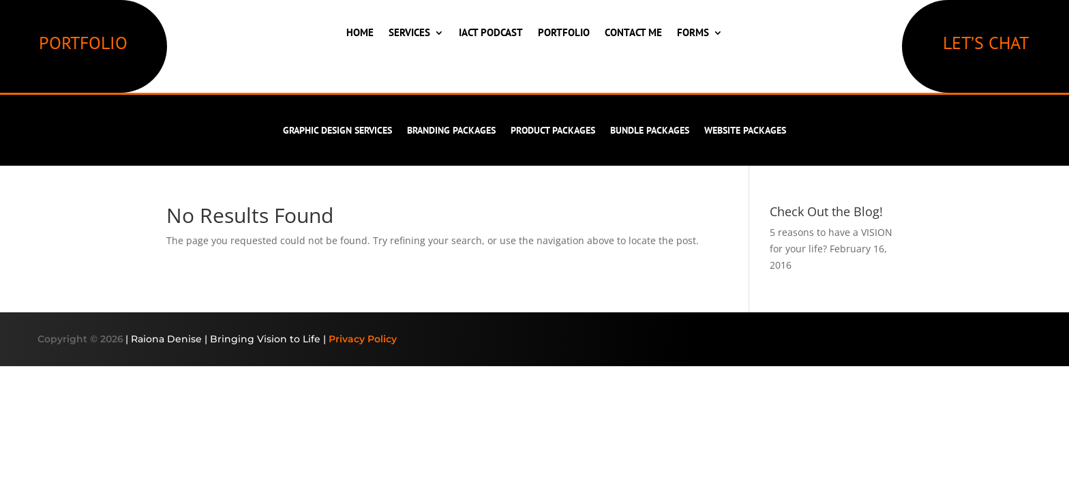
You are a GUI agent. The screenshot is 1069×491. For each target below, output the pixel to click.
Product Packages (553, 130)
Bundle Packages (649, 130)
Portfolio (564, 32)
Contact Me (633, 32)
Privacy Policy (363, 339)
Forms (693, 32)
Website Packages (745, 130)
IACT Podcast (491, 32)
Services (409, 32)
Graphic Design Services (337, 130)
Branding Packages (451, 130)
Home (360, 32)
